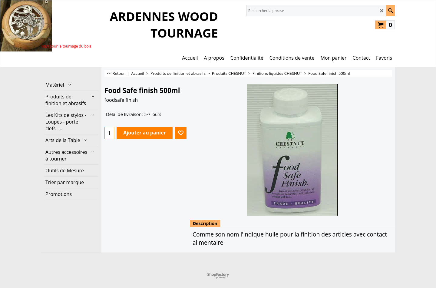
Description (205, 223)
